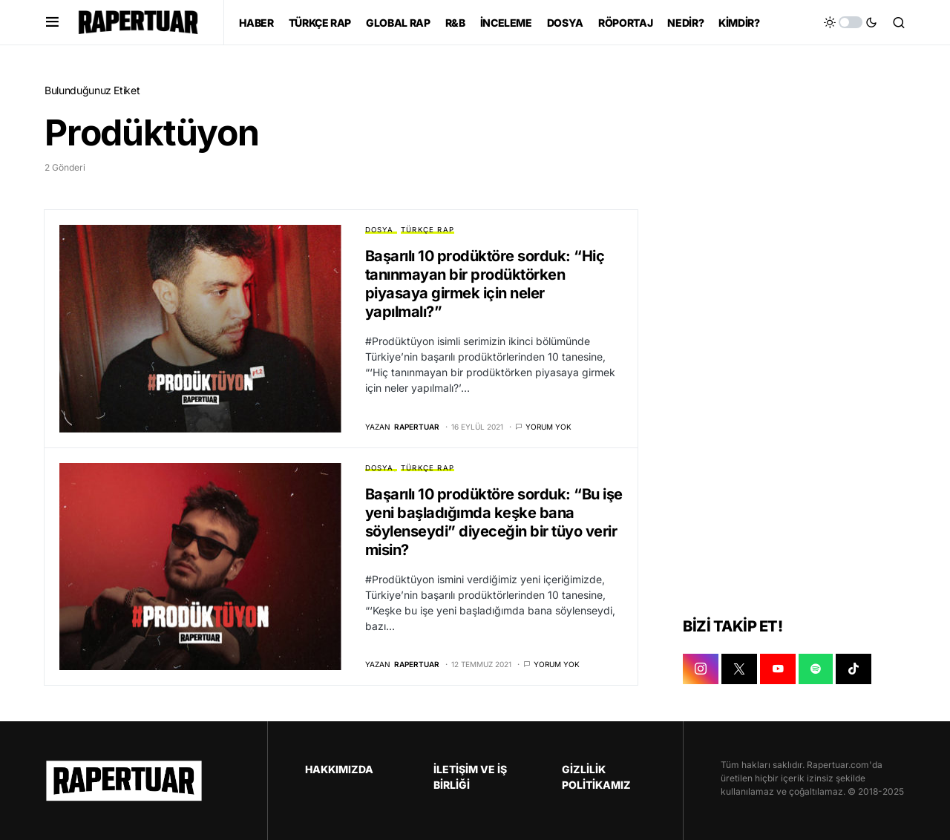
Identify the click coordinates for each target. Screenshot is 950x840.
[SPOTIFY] (816, 669)
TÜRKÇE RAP (427, 230)
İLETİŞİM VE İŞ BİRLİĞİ (470, 777)
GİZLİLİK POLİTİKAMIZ (596, 777)
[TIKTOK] (853, 669)
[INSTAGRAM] (700, 669)
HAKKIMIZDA (339, 769)
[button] (52, 22)
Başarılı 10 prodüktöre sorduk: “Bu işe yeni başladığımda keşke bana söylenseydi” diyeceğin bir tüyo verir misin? (494, 522)
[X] (739, 669)
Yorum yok (548, 426)
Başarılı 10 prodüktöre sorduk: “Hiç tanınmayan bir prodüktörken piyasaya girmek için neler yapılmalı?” (485, 284)
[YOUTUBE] (778, 669)
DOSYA (379, 230)
